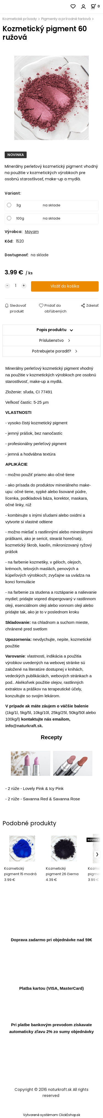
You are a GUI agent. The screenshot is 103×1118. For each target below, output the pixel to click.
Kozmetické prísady (19, 18)
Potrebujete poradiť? (51, 351)
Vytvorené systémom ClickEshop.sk (51, 1115)
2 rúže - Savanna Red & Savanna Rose (44, 798)
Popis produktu (51, 329)
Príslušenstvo (51, 340)
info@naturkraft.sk (23, 725)
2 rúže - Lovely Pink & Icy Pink (36, 788)
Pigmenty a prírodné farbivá (66, 18)
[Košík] (97, 6)
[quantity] (15, 286)
